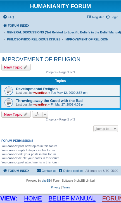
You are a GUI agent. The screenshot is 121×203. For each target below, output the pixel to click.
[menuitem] (8, 17)
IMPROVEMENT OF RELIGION (40, 59)
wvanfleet (40, 92)
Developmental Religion (37, 89)
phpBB (46, 180)
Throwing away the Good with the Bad (49, 101)
